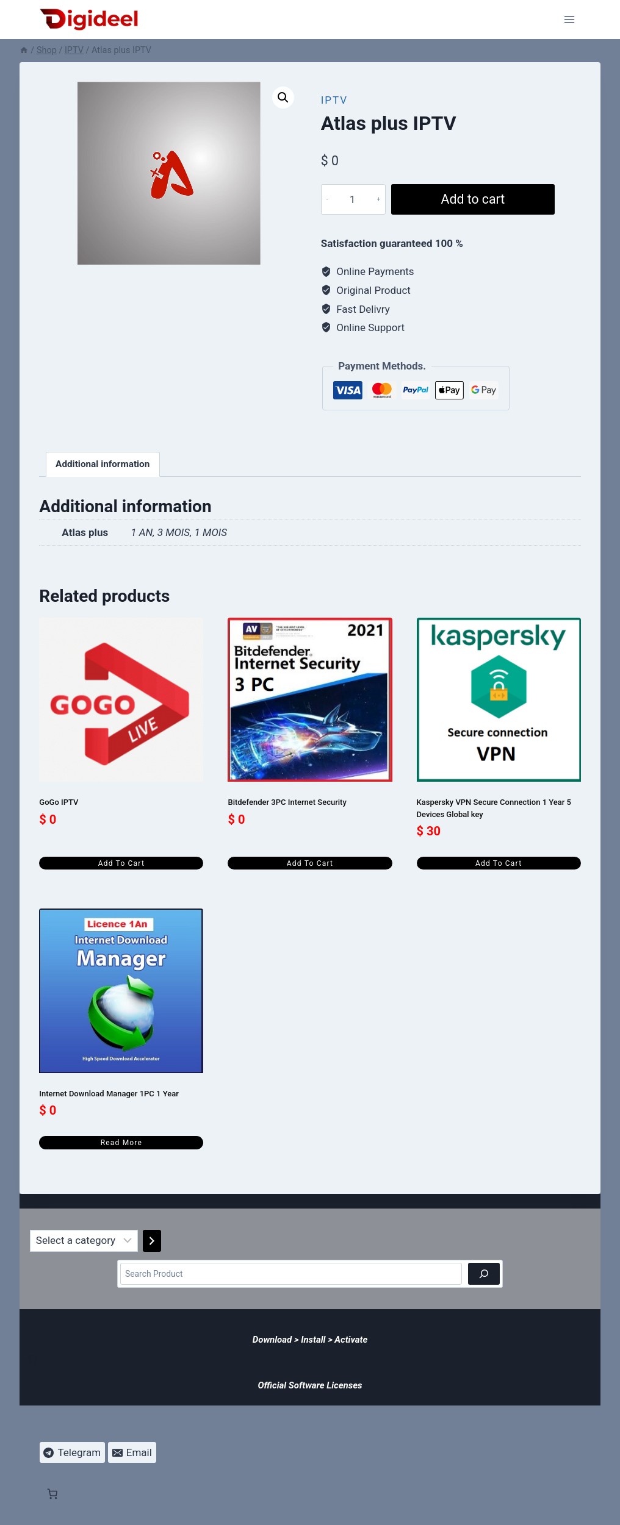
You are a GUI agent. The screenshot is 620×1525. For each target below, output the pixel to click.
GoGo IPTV (58, 802)
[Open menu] (569, 19)
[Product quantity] (352, 199)
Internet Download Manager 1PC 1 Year (108, 1093)
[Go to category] (152, 1241)
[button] (283, 98)
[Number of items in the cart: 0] (32, 1359)
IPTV (334, 100)
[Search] (484, 1273)
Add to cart (473, 199)
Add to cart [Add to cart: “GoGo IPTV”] (121, 863)
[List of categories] (84, 1241)
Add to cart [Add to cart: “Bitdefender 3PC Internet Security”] (310, 863)
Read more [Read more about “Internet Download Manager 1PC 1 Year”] (121, 1142)
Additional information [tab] (103, 464)
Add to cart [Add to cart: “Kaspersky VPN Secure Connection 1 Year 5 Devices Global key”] (498, 863)
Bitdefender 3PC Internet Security (287, 802)
